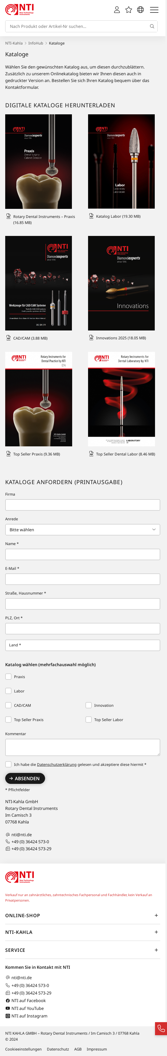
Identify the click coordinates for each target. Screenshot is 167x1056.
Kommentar (15, 733)
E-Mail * (12, 568)
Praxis (15, 677)
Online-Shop (82, 915)
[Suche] (153, 26)
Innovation (99, 705)
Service (82, 950)
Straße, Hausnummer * (25, 593)
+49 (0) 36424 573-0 (27, 841)
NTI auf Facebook (25, 1000)
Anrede (11, 518)
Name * (12, 543)
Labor (14, 691)
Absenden (27, 778)
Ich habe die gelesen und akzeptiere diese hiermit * (75, 764)
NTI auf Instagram (26, 1016)
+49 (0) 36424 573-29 (28, 848)
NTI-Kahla (14, 43)
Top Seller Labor (104, 720)
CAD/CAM (18, 705)
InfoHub (35, 43)
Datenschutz (58, 1049)
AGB (78, 1049)
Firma (10, 494)
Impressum (97, 1049)
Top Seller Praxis (24, 720)
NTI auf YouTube (24, 1008)
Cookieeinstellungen (23, 1049)
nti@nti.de (18, 834)
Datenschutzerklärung (57, 764)
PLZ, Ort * (14, 617)
